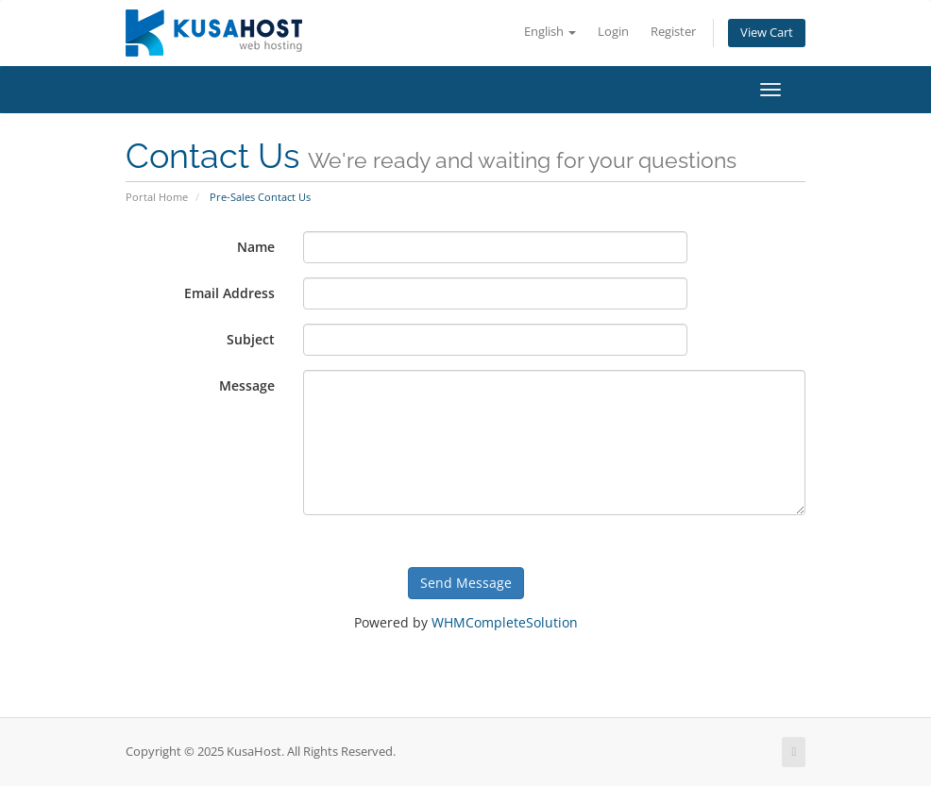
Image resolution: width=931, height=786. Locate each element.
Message (247, 385)
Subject (251, 339)
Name (256, 247)
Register (673, 32)
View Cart (766, 33)
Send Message (466, 583)
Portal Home (157, 197)
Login (613, 32)
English (550, 32)
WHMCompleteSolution (505, 622)
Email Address (229, 293)
